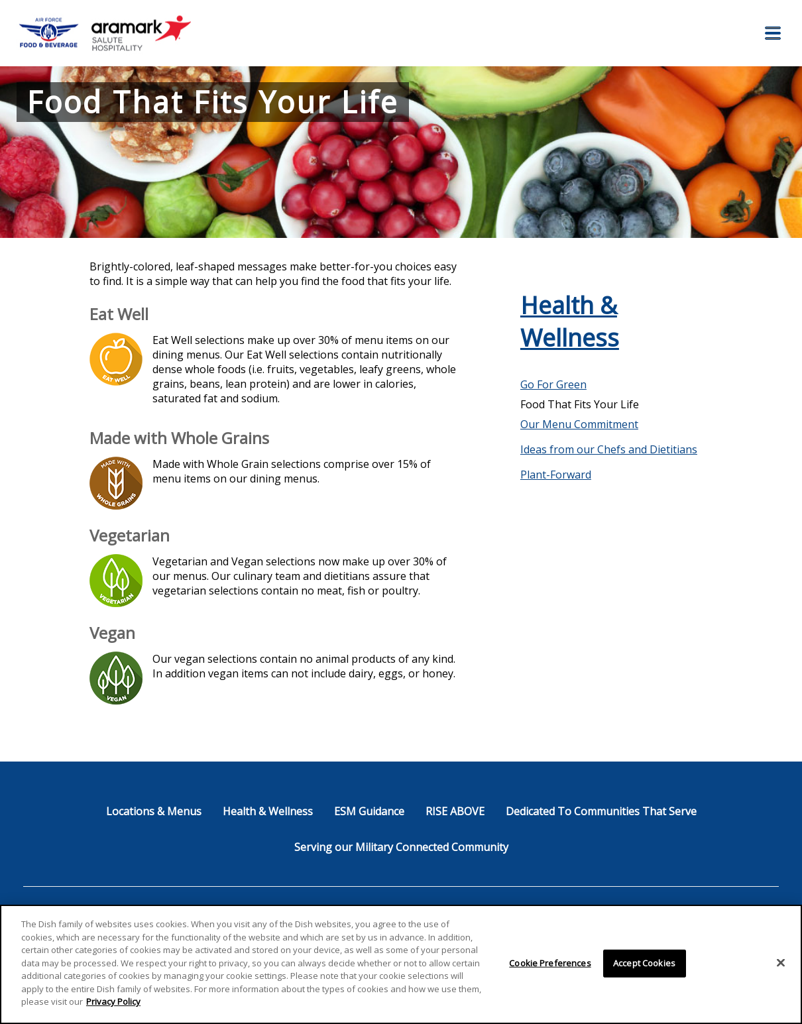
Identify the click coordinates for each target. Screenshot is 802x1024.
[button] (773, 33)
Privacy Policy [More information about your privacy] (113, 1001)
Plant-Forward (555, 474)
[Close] (780, 963)
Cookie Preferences (550, 963)
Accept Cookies (644, 963)
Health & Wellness (569, 321)
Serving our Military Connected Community (401, 847)
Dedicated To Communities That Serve (601, 811)
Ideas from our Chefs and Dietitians (608, 449)
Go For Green (553, 384)
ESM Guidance (369, 811)
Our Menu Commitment (579, 424)
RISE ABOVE (455, 811)
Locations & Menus (153, 811)
